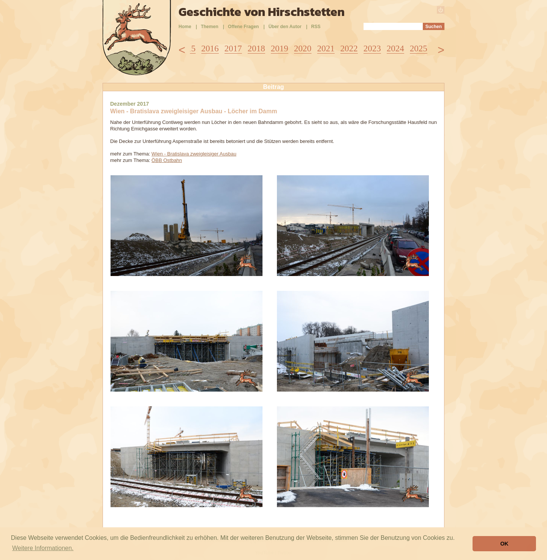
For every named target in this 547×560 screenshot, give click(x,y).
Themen (209, 26)
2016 (210, 48)
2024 (395, 48)
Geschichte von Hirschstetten (262, 12)
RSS (316, 26)
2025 (418, 48)
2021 (326, 48)
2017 (233, 48)
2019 (279, 48)
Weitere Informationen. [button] (43, 548)
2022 (349, 48)
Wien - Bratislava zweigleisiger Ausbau (194, 154)
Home (185, 26)
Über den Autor (285, 26)
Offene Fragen (243, 26)
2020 (302, 48)
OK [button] (504, 544)
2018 (256, 48)
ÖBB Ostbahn (167, 160)
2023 (372, 48)
